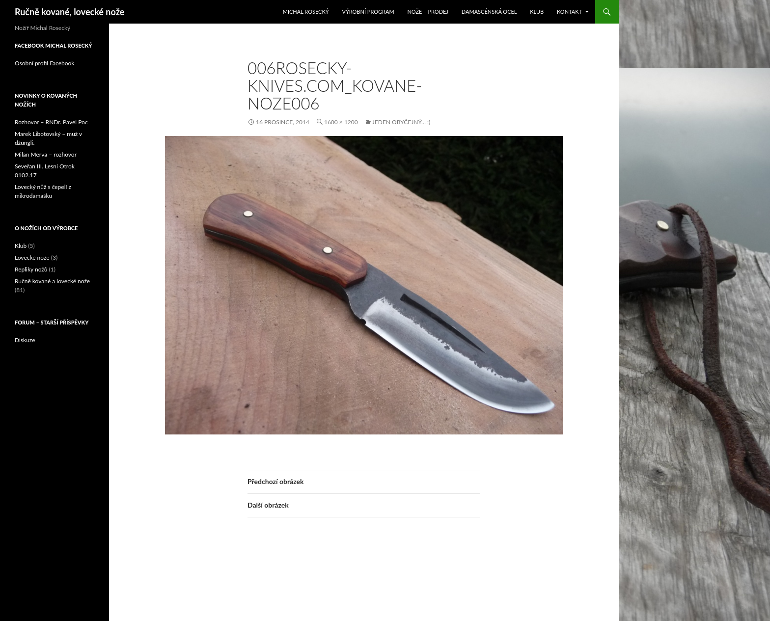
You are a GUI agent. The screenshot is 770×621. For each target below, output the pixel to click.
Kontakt (569, 11)
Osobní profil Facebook (44, 63)
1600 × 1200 (341, 122)
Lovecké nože (32, 257)
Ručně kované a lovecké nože (52, 281)
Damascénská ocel (489, 11)
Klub (537, 11)
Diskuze (25, 340)
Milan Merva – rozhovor (46, 154)
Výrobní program (368, 11)
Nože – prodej (427, 11)
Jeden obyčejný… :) (401, 122)
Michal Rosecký (306, 11)
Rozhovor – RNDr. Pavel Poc (51, 122)
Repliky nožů (31, 269)
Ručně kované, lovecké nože (69, 11)
